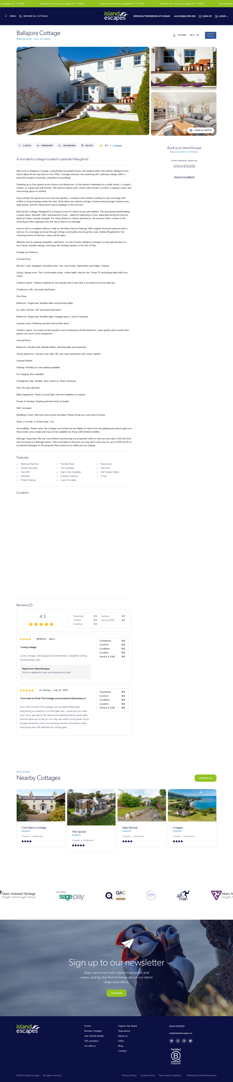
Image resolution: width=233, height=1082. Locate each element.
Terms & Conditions (184, 177)
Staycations (124, 1031)
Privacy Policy (129, 1075)
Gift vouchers (91, 1041)
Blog (120, 1046)
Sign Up (207, 16)
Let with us (89, 1046)
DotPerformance (207, 1075)
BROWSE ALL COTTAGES (35, 16)
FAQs (121, 1041)
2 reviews (117, 145)
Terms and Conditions (170, 1075)
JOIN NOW (116, 993)
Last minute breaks (94, 1036)
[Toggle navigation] (10, 16)
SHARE (182, 35)
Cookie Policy (147, 1075)
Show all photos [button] (201, 130)
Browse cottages (93, 1031)
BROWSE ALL (205, 778)
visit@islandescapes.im (180, 1033)
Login (222, 16)
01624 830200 (184, 166)
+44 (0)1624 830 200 (184, 16)
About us (123, 1036)
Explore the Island (127, 1026)
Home (87, 1026)
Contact (122, 1051)
